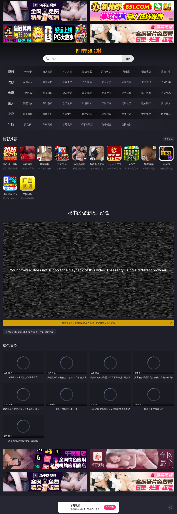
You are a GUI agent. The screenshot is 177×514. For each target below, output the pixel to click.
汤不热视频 (87, 124)
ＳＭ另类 (166, 82)
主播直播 (146, 82)
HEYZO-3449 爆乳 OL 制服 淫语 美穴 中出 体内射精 (29, 331)
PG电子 (28, 71)
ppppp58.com (88, 51)
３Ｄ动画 (87, 82)
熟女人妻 (107, 82)
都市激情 (28, 114)
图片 (11, 103)
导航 (11, 124)
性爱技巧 (166, 114)
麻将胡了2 (106, 71)
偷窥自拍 (28, 103)
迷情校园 (107, 114)
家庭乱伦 (47, 114)
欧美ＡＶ (67, 82)
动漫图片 (87, 103)
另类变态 (166, 92)
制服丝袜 (107, 92)
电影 (11, 93)
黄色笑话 (146, 114)
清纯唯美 (126, 103)
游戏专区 (87, 71)
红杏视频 (107, 124)
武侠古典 (87, 114)
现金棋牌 (146, 71)
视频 (11, 82)
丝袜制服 (126, 82)
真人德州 (47, 71)
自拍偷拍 (47, 82)
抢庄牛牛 (166, 71)
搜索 (127, 58)
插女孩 (27, 124)
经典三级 (126, 92)
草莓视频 (67, 124)
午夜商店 (47, 124)
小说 (11, 114)
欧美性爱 (87, 92)
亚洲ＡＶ (28, 82)
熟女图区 (146, 103)
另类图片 (166, 103)
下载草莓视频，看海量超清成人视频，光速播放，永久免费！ (116, 323)
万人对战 (67, 71)
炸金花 (126, 71)
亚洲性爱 (28, 92)
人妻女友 (67, 114)
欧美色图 (67, 103)
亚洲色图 (47, 103)
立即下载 (109, 507)
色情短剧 (126, 124)
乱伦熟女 (146, 92)
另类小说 (126, 114)
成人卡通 (67, 92)
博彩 (11, 71)
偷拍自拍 (47, 92)
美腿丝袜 (107, 103)
